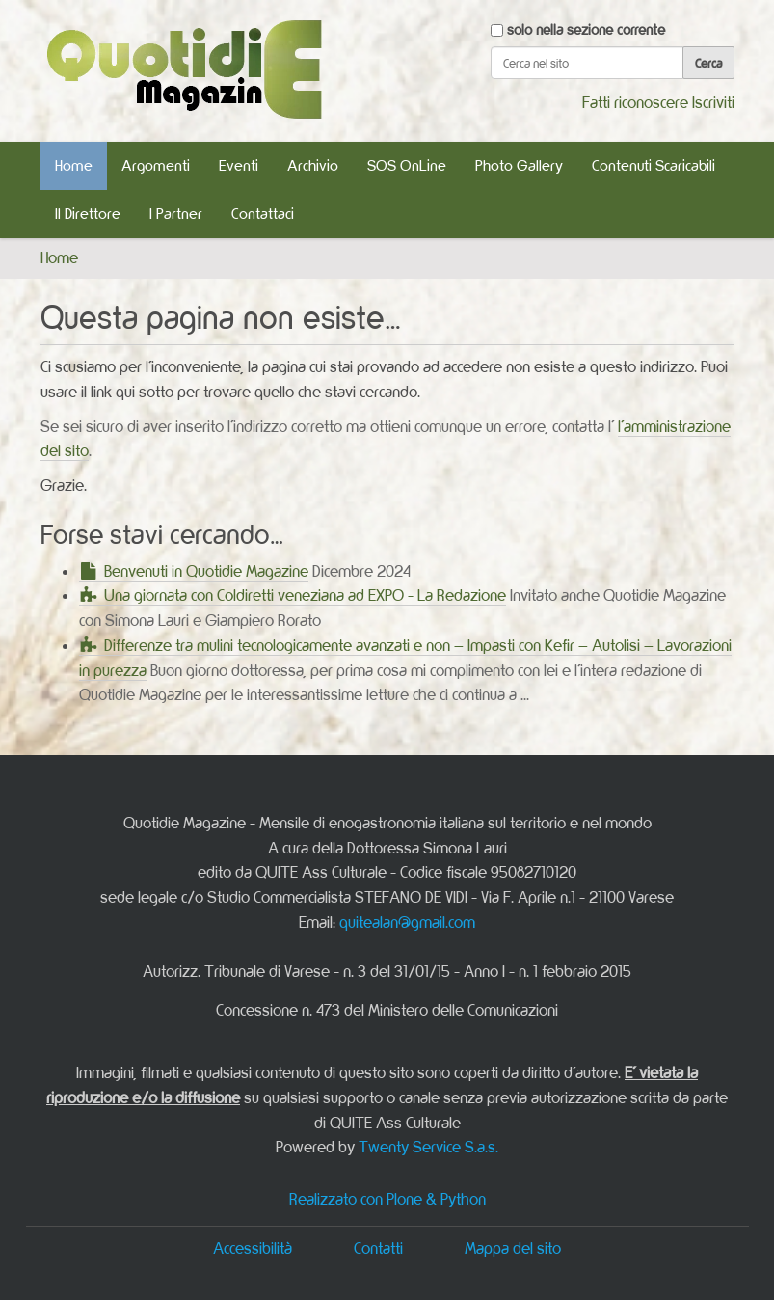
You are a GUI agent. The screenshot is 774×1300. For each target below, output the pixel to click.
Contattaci (262, 213)
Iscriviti (713, 102)
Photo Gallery (519, 165)
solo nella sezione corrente (586, 29)
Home (74, 165)
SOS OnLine (406, 165)
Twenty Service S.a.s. (428, 1146)
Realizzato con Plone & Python (387, 1198)
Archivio (312, 165)
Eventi (238, 165)
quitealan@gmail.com (407, 922)
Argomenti (155, 165)
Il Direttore (87, 213)
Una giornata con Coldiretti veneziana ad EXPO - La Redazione (305, 595)
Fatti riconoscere (635, 102)
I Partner (175, 213)
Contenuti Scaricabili (653, 165)
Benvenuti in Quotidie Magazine (206, 571)
